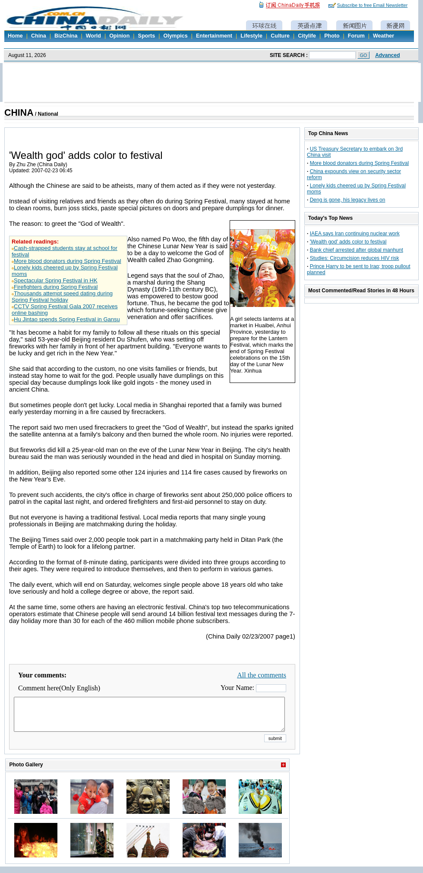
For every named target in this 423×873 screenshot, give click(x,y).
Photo (331, 36)
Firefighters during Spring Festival (56, 287)
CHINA (19, 113)
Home (15, 36)
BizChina (65, 36)
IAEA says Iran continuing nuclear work (355, 234)
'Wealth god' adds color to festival (348, 242)
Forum (356, 36)
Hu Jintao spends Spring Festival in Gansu (67, 319)
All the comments (261, 675)
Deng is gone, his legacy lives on (347, 200)
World (93, 36)
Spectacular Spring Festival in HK (56, 280)
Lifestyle (251, 36)
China (38, 36)
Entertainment (214, 36)
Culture (280, 36)
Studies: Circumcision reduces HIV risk (354, 258)
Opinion (119, 36)
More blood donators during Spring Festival (67, 261)
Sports (146, 36)
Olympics (175, 36)
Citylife (307, 36)
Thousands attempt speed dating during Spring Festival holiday (62, 296)
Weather (383, 36)
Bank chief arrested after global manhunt (356, 250)
